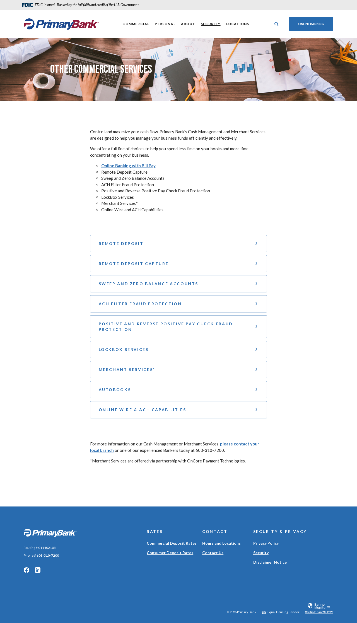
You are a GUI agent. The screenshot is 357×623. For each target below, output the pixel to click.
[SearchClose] (277, 24)
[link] (319, 608)
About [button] (188, 24)
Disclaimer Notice (270, 562)
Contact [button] (214, 531)
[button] (178, 243)
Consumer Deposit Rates (170, 552)
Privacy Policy (266, 543)
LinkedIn (37, 570)
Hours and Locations (221, 543)
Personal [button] (165, 24)
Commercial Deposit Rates (172, 543)
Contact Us (212, 552)
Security (211, 24)
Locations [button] (237, 24)
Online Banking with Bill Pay (128, 165)
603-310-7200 (48, 555)
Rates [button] (155, 531)
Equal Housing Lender (283, 612)
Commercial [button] (135, 24)
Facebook (26, 570)
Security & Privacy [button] (280, 531)
